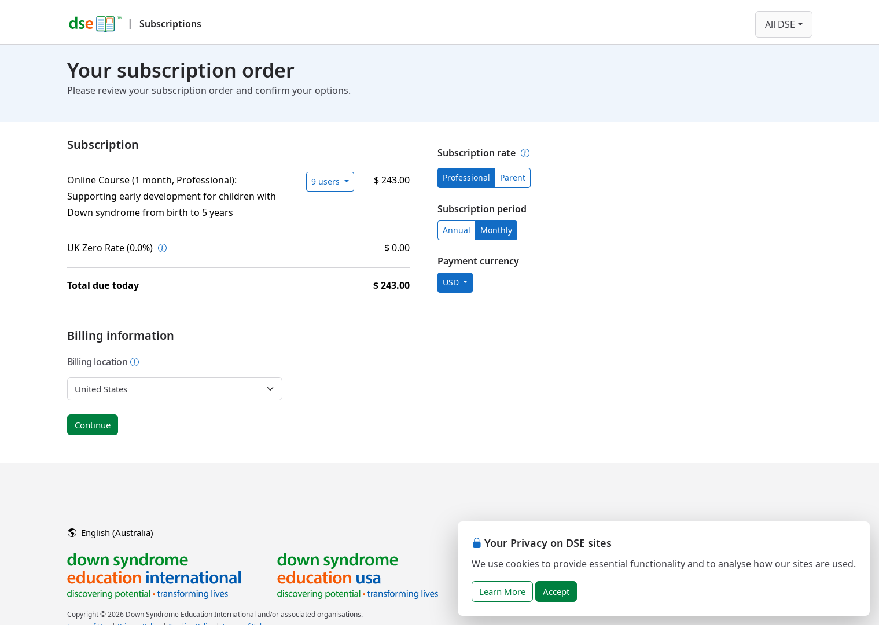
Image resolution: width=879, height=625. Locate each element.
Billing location (103, 362)
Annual (456, 230)
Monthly (496, 230)
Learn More (502, 591)
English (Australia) (110, 532)
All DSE (780, 24)
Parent (512, 177)
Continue (93, 425)
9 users (326, 181)
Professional (466, 177)
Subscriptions (170, 23)
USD (452, 282)
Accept (556, 591)
